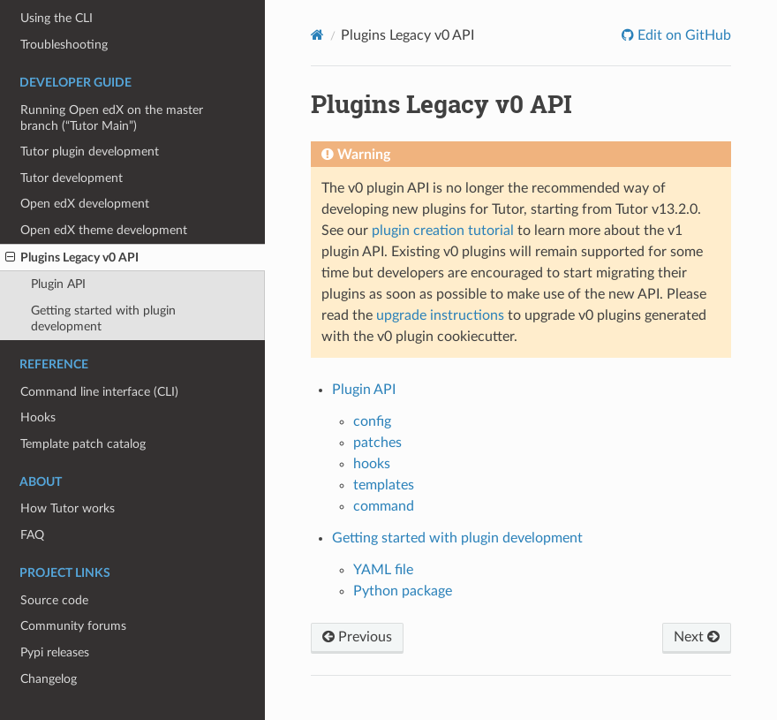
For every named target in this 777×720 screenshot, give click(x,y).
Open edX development (84, 203)
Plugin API (58, 284)
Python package (402, 591)
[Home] (317, 34)
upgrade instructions (440, 315)
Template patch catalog (83, 444)
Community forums (73, 626)
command (383, 506)
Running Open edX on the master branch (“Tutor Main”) (111, 118)
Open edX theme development (103, 230)
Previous (357, 637)
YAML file (383, 570)
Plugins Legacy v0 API (72, 258)
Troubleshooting (64, 44)
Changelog (48, 679)
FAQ (32, 535)
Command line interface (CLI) (99, 391)
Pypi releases (54, 652)
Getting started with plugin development (103, 318)
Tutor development (71, 178)
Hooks (38, 417)
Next (697, 637)
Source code (54, 600)
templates (383, 485)
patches (377, 443)
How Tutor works (67, 508)
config (372, 421)
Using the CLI (56, 18)
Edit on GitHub (682, 35)
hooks (371, 464)
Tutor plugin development (89, 151)
